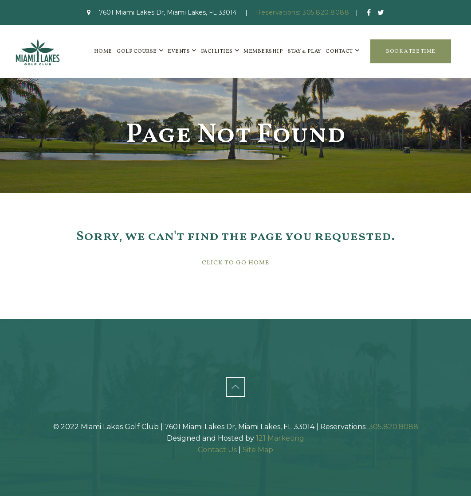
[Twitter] (381, 12)
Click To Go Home (235, 263)
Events (179, 51)
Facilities (217, 51)
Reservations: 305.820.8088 (302, 12)
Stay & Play (304, 51)
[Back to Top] (235, 387)
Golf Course (137, 51)
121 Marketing (280, 438)
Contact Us (217, 450)
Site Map (258, 450)
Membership (263, 51)
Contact (339, 51)
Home (103, 51)
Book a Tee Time (411, 51)
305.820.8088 (393, 426)
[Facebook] (369, 12)
